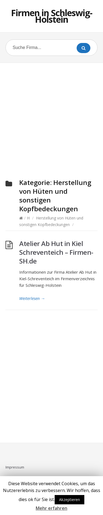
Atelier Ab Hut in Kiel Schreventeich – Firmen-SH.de (56, 252)
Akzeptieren (69, 499)
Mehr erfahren (51, 508)
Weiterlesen (32, 298)
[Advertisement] (51, 114)
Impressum (14, 467)
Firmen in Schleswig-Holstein (51, 16)
